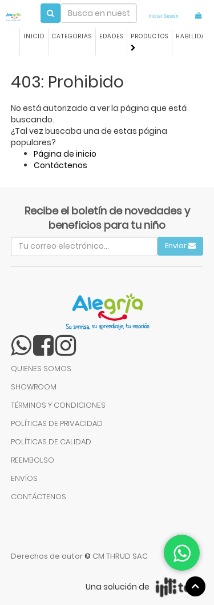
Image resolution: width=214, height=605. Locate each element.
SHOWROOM (33, 386)
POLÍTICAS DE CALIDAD (51, 441)
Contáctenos (60, 165)
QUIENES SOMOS (41, 368)
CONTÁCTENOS (38, 496)
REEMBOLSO (32, 460)
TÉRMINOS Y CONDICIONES (58, 405)
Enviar (180, 245)
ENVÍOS (24, 478)
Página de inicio (65, 154)
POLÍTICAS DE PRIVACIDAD (57, 423)
